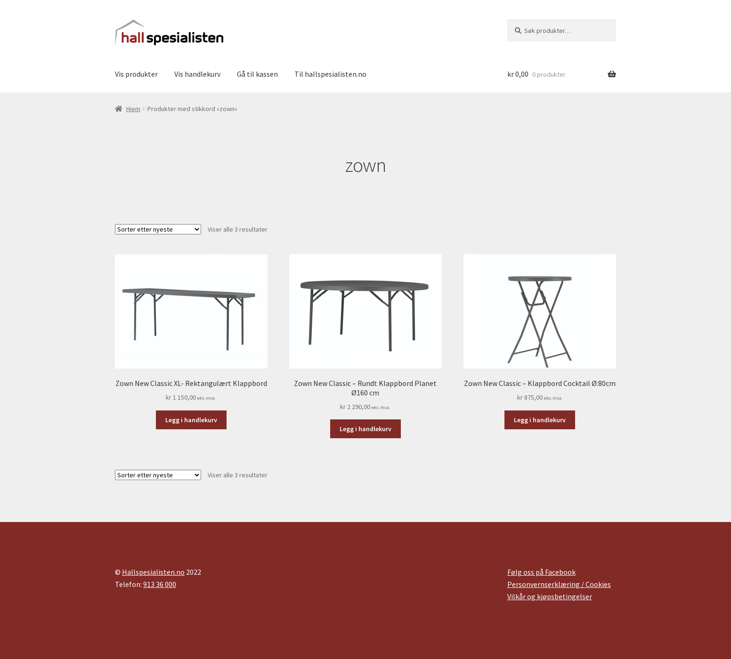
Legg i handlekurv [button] (191, 420)
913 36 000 (159, 584)
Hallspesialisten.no (153, 572)
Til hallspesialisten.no (330, 74)
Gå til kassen (257, 74)
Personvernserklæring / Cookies (559, 584)
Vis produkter (136, 74)
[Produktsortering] (158, 229)
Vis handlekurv (197, 74)
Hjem (133, 108)
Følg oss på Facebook (541, 572)
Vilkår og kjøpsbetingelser (549, 596)
